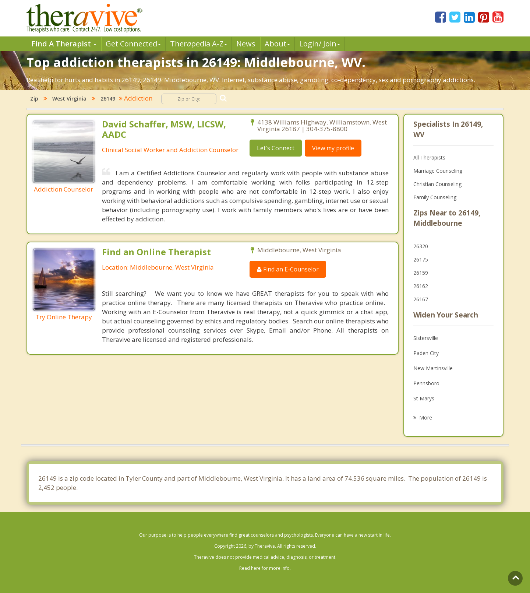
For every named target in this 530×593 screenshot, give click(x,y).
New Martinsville (433, 368)
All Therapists (429, 157)
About (277, 44)
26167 (420, 299)
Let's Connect (275, 148)
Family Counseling (434, 197)
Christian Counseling (437, 183)
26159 (420, 272)
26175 (420, 259)
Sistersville (425, 337)
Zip (34, 98)
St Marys (423, 398)
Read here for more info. (265, 568)
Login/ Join (319, 44)
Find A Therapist (63, 44)
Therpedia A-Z (198, 44)
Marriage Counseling (437, 170)
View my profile (333, 148)
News (245, 44)
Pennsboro (426, 383)
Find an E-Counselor (288, 269)
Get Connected (133, 44)
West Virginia (69, 98)
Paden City (426, 353)
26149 (107, 98)
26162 (420, 286)
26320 (420, 246)
